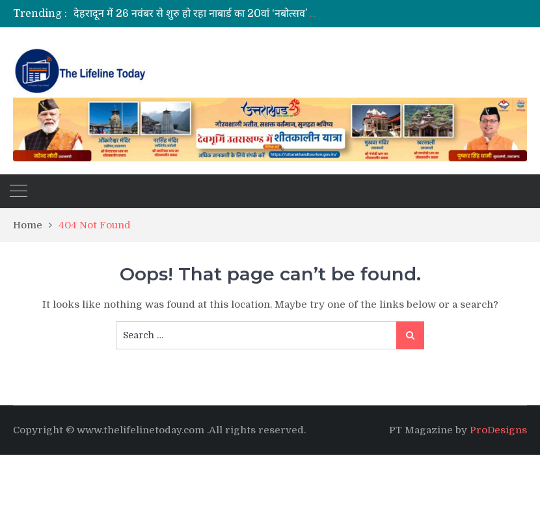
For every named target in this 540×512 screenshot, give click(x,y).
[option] (197, 14)
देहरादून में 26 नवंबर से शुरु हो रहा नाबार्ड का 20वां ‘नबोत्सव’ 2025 (205, 14)
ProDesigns (498, 430)
